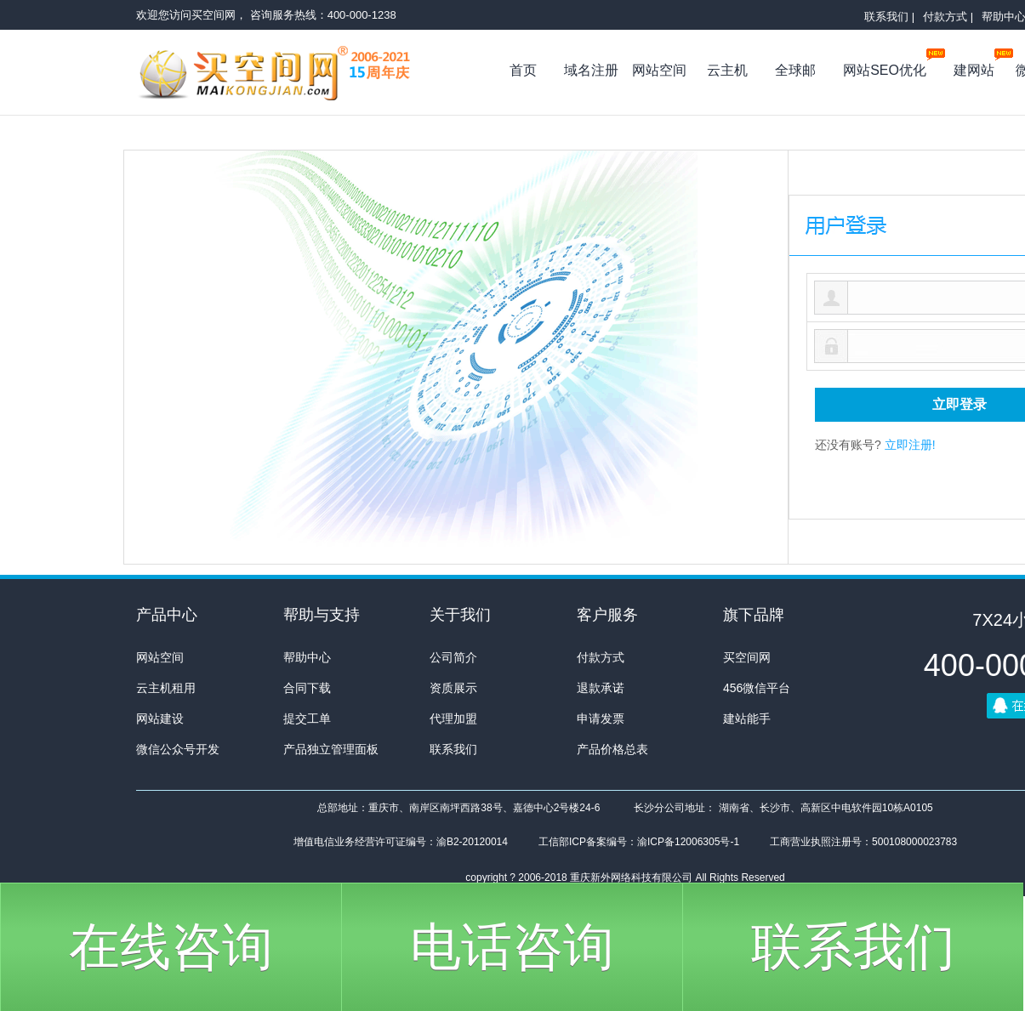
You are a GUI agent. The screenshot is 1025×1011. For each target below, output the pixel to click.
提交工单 (307, 718)
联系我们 (453, 749)
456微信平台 (756, 688)
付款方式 (600, 657)
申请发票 (600, 718)
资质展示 (453, 688)
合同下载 (307, 688)
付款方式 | (948, 16)
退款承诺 (600, 688)
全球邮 (795, 70)
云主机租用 (166, 688)
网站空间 (659, 70)
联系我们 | (889, 16)
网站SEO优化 (889, 66)
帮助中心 (307, 657)
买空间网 (285, 76)
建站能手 (747, 718)
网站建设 (160, 718)
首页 (523, 70)
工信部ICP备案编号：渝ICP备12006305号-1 (638, 842)
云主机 (727, 70)
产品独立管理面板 (331, 749)
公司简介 (453, 657)
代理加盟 (453, 718)
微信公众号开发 (177, 749)
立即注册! (910, 445)
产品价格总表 (612, 749)
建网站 (979, 66)
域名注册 (591, 70)
